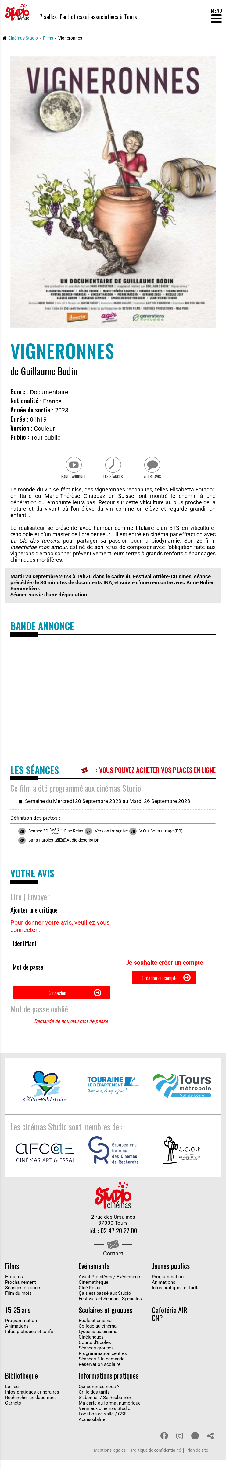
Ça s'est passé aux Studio (105, 1302)
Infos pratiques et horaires (32, 1401)
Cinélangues (91, 1346)
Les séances (113, 478)
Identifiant (25, 945)
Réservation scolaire (99, 1374)
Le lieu (12, 1396)
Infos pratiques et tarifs (176, 1297)
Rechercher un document (30, 1407)
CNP (157, 1327)
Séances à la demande (101, 1368)
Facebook (164, 1445)
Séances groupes (96, 1357)
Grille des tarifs (94, 1401)
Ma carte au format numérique (110, 1412)
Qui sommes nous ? (99, 1396)
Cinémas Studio (23, 38)
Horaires (14, 1286)
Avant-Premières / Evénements (110, 1286)
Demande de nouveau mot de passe (71, 1029)
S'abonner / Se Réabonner (105, 1407)
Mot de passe (28, 971)
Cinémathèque (93, 1291)
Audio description (82, 842)
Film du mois (18, 1302)
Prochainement (20, 1291)
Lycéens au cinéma (98, 1341)
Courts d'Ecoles (95, 1352)
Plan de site (197, 1459)
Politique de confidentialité (156, 1459)
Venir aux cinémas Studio (105, 1418)
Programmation (168, 1286)
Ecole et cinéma (95, 1330)
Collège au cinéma (98, 1335)
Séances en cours (23, 1297)
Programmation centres (103, 1363)
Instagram (179, 1445)
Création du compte (159, 982)
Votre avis (154, 478)
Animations (163, 1291)
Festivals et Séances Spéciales (110, 1308)
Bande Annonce (71, 478)
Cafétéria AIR (169, 1319)
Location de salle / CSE (103, 1423)
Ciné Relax (89, 1297)
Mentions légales (110, 1459)
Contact (113, 1262)
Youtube (195, 1445)
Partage (210, 1445)
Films (48, 38)
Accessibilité (92, 1429)
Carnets (13, 1412)
